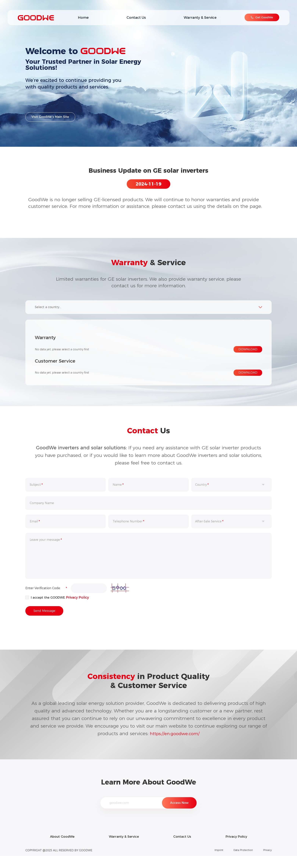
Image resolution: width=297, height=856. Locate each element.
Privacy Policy (78, 597)
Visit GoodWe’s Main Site (51, 118)
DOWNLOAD (247, 349)
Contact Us (136, 18)
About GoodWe (58, 836)
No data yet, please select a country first (65, 349)
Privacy (267, 850)
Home (83, 18)
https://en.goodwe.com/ (175, 733)
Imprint (214, 850)
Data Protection (241, 850)
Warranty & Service (200, 18)
